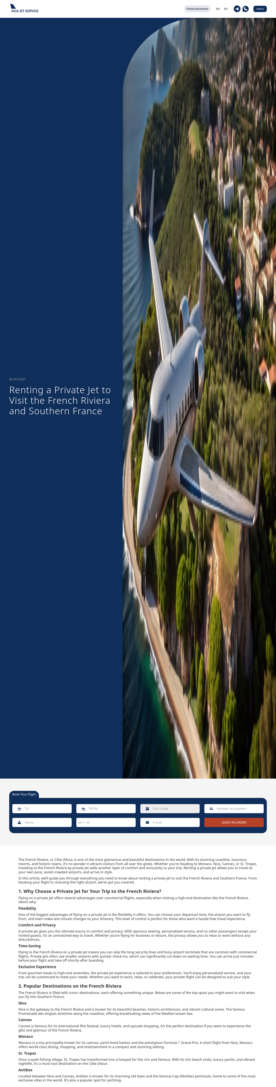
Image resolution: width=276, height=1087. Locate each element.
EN (218, 8)
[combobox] (80, 822)
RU (226, 8)
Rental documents (197, 8)
